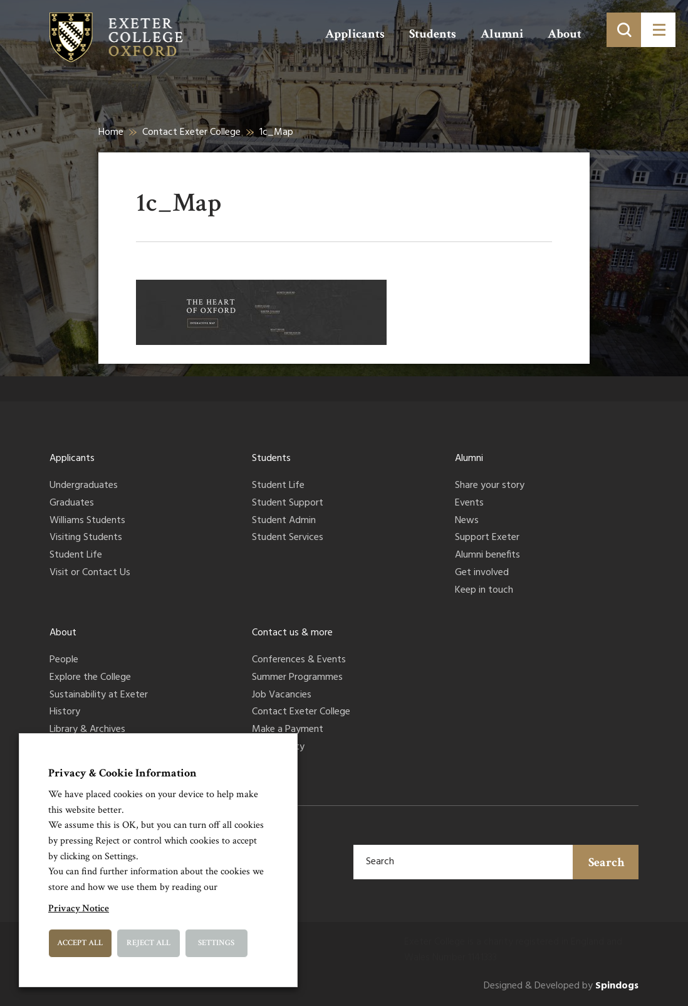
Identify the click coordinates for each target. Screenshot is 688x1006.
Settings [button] (216, 943)
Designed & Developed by (561, 986)
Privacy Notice (78, 908)
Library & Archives (87, 730)
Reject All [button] (148, 943)
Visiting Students (86, 538)
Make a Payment (287, 730)
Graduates (72, 503)
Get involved (482, 573)
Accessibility (278, 747)
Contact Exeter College (191, 132)
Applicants (355, 34)
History (65, 712)
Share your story (489, 486)
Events (469, 503)
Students (432, 34)
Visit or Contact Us (90, 573)
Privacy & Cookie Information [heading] (122, 773)
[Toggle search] (624, 30)
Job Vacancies (281, 695)
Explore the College (90, 678)
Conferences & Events (299, 660)
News (467, 521)
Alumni (502, 34)
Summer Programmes (297, 678)
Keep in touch (484, 590)
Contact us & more (292, 633)
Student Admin (284, 521)
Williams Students (87, 521)
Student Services (287, 538)
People (64, 660)
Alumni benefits (487, 555)
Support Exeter (487, 538)
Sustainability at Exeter (99, 695)
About (564, 34)
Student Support (287, 503)
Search (606, 862)
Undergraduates (84, 486)
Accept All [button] (80, 943)
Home (110, 132)
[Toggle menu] (658, 30)
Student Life (76, 555)
